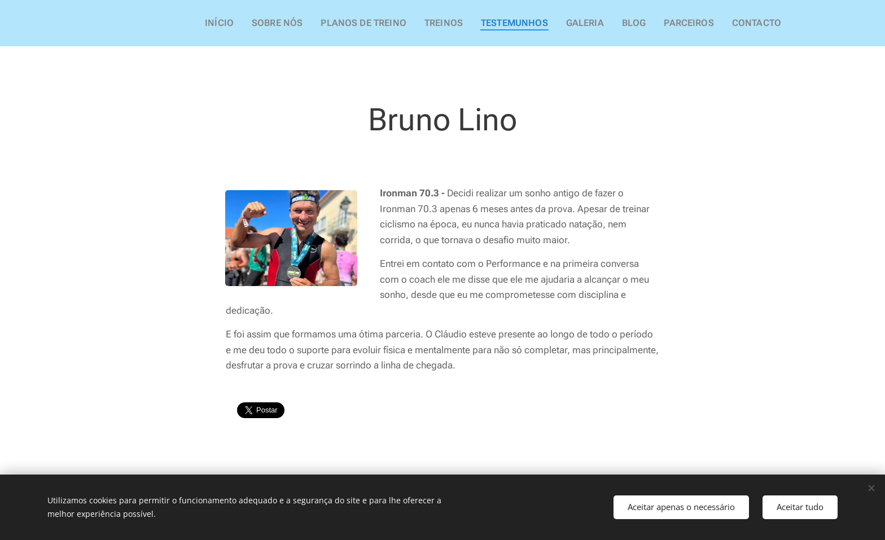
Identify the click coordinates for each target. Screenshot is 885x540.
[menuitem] (256, 23)
